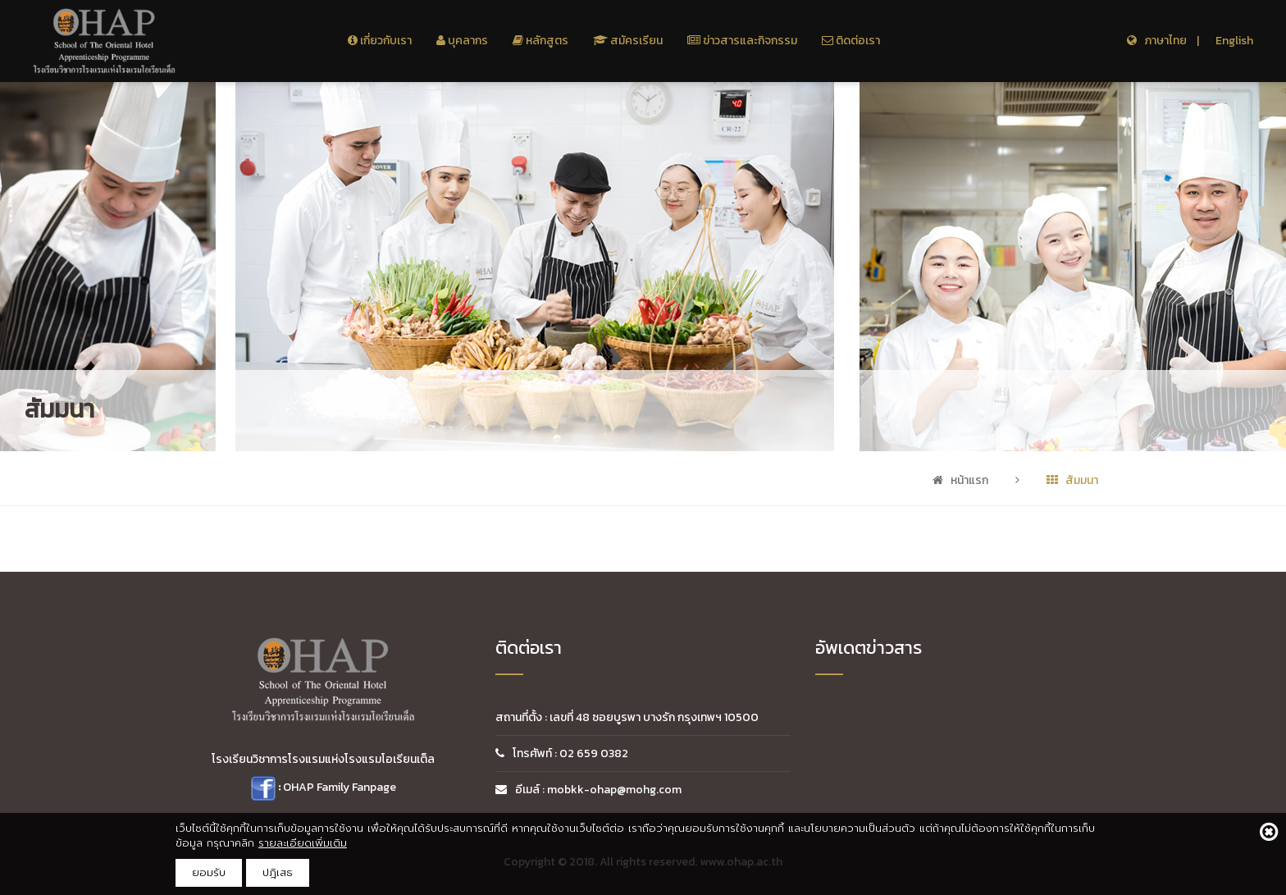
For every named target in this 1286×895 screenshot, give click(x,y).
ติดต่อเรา (851, 40)
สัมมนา (1072, 480)
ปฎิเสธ (277, 872)
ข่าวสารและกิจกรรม (742, 40)
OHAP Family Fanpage (339, 787)
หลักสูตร (540, 40)
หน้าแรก (960, 480)
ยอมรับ (209, 872)
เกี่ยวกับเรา (380, 40)
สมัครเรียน (628, 40)
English (1234, 40)
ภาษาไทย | (1163, 40)
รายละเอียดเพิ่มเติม (302, 843)
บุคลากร (462, 40)
